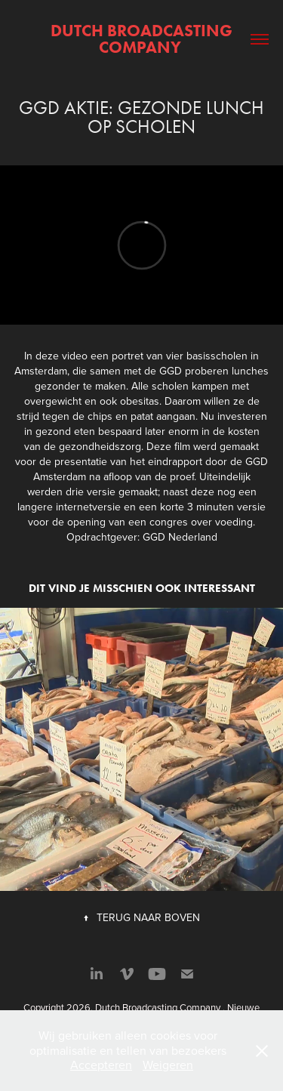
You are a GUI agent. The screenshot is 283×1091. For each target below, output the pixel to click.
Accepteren (101, 1064)
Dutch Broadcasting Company (143, 38)
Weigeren (168, 1064)
